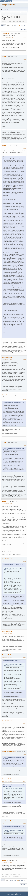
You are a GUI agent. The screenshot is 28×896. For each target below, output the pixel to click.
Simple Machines (17, 894)
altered (4, 56)
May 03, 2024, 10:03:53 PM (7, 633)
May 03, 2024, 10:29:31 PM (7, 657)
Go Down (3, 25)
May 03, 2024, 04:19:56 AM (7, 444)
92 (24, 25)
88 (17, 25)
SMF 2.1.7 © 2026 (10, 894)
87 (15, 25)
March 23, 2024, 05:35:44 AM (7, 37)
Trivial (4, 501)
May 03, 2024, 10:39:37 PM (7, 723)
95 (1, 27)
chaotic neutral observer (9, 751)
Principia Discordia (8, 5)
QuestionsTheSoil (7, 357)
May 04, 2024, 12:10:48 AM (7, 753)
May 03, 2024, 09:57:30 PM (7, 561)
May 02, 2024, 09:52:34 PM (7, 359)
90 (21, 25)
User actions (23, 29)
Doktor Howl (5, 33)
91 (22, 25)
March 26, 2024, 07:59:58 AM (7, 58)
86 (14, 25)
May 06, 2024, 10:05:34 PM (7, 862)
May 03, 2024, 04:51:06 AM (7, 503)
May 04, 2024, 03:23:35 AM (7, 823)
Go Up (2, 880)
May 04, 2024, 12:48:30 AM (7, 781)
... (13, 25)
